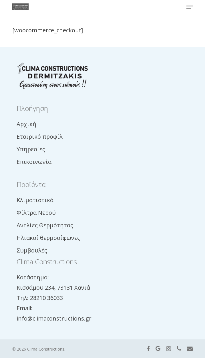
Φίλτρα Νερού (36, 212)
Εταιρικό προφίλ (40, 136)
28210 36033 (46, 298)
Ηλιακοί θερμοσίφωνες (48, 238)
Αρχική (26, 124)
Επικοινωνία (34, 162)
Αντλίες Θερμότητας (45, 225)
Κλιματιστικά (35, 200)
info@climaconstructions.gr (54, 318)
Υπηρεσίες (31, 149)
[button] (189, 7)
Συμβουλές (32, 250)
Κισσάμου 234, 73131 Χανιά (53, 287)
